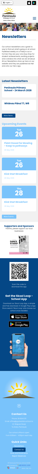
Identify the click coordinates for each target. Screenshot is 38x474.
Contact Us (19, 450)
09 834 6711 (22, 418)
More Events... (9, 216)
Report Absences (19, 456)
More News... (8, 115)
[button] (7, 2)
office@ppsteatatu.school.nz (21, 421)
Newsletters (19, 446)
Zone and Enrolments (19, 453)
